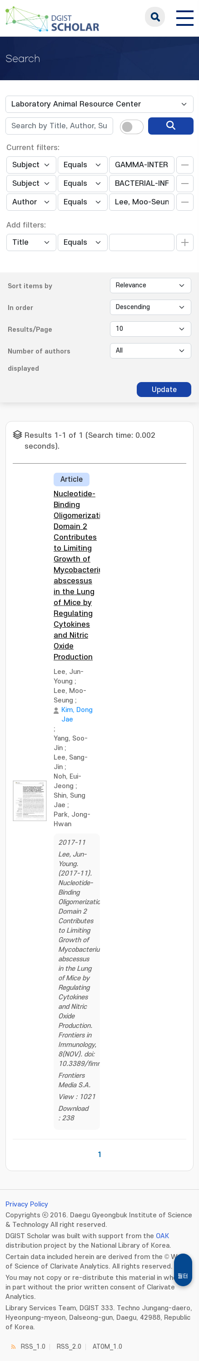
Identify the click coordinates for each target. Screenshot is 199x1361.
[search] (171, 126)
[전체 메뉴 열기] (185, 16)
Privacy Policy (26, 1204)
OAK (162, 1236)
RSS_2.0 (69, 1346)
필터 (183, 1276)
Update (164, 390)
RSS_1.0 (33, 1346)
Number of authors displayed (39, 360)
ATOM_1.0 (107, 1346)
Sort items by (30, 286)
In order (20, 308)
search (155, 17)
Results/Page (30, 330)
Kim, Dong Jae (77, 714)
